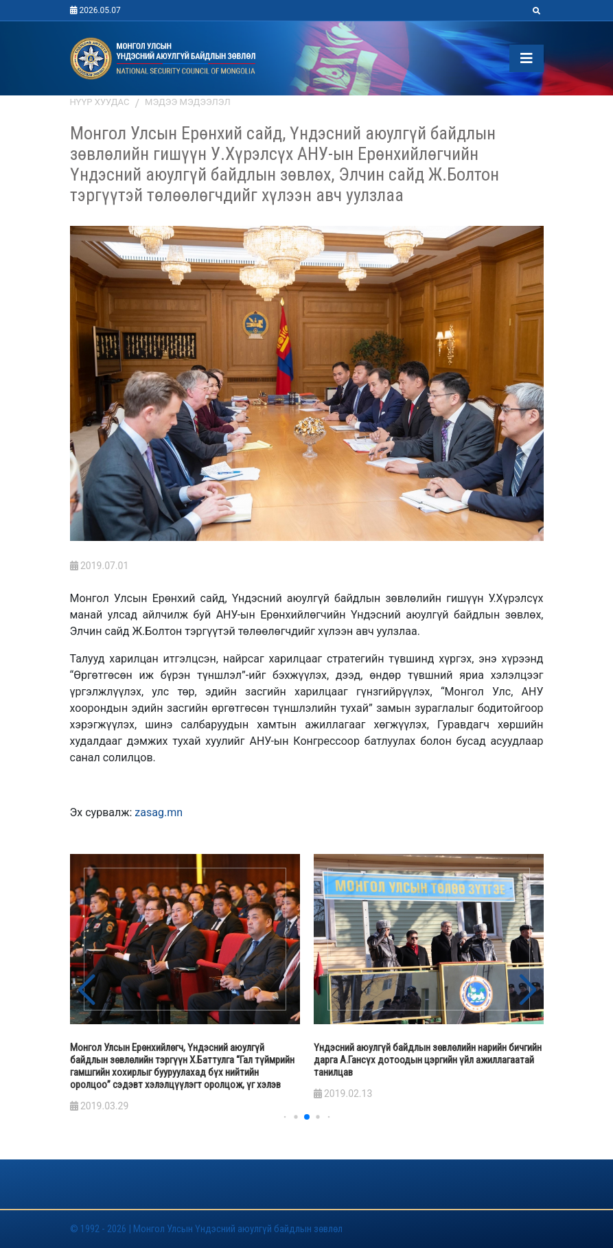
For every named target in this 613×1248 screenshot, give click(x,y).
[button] (527, 990)
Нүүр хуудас (100, 102)
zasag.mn (159, 812)
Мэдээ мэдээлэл (188, 102)
